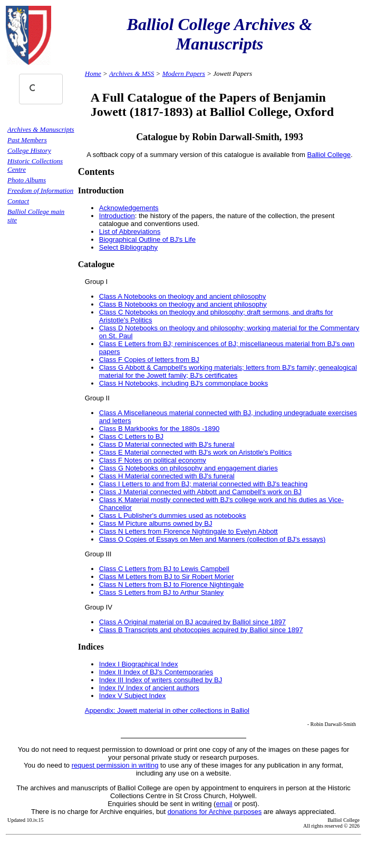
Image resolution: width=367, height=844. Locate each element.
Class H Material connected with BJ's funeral (167, 476)
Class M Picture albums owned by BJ (156, 523)
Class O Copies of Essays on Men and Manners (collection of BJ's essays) (212, 539)
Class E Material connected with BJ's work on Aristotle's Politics (195, 452)
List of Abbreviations (129, 231)
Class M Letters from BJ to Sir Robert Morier (166, 577)
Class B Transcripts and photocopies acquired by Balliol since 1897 (201, 630)
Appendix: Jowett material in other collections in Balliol (167, 710)
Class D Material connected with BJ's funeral (167, 444)
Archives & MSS (131, 73)
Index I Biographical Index (138, 664)
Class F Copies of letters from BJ (149, 360)
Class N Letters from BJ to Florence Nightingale (171, 584)
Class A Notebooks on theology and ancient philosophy (182, 296)
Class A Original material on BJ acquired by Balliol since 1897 (192, 622)
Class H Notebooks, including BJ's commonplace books (183, 383)
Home (93, 73)
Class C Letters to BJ (131, 436)
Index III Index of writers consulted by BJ (160, 680)
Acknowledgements (129, 208)
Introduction (117, 216)
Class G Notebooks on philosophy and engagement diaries (188, 468)
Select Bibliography (128, 247)
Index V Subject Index (132, 696)
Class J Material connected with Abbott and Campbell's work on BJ (200, 492)
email (224, 804)
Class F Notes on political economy (152, 460)
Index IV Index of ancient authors (149, 688)
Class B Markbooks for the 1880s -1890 (159, 429)
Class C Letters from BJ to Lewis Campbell (164, 569)
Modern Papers (183, 73)
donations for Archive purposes (215, 812)
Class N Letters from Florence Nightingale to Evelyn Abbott (188, 531)
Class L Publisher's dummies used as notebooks (172, 515)
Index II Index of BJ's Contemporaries (156, 672)
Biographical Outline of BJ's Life (147, 239)
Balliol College (329, 155)
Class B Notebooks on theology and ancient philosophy (183, 304)
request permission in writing (115, 765)
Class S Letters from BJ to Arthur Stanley (161, 592)
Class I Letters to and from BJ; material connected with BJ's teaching (203, 484)
